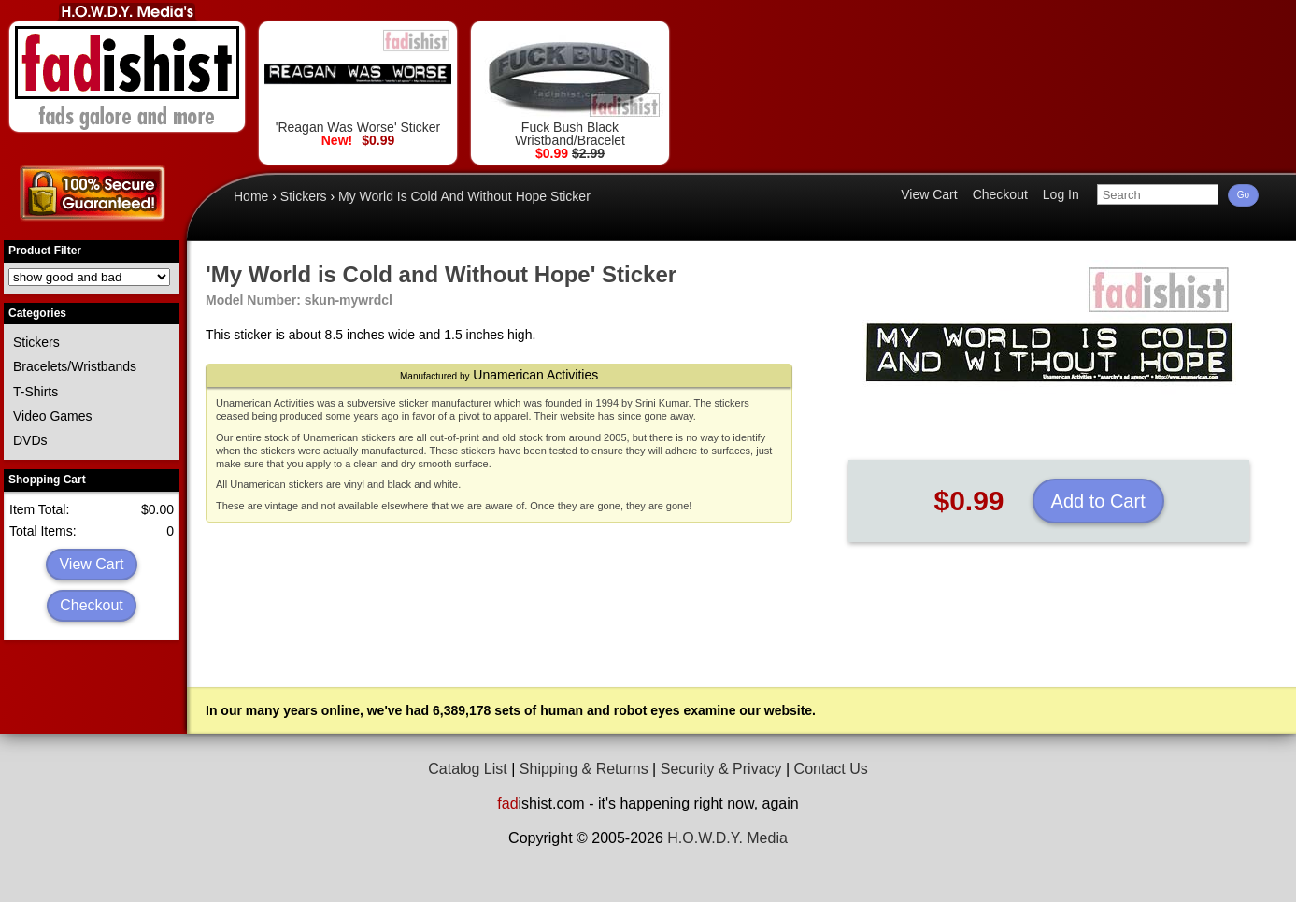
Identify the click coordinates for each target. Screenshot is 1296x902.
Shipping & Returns (584, 769)
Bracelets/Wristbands (74, 366)
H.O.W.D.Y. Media (727, 838)
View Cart (91, 564)
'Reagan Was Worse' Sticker (357, 81)
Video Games (53, 415)
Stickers (36, 342)
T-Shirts (35, 391)
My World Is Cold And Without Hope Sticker (464, 196)
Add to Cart (1098, 501)
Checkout (91, 605)
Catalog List (467, 769)
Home (251, 196)
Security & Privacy (721, 769)
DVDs (30, 440)
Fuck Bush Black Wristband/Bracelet (570, 87)
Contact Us (831, 769)
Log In (1061, 194)
